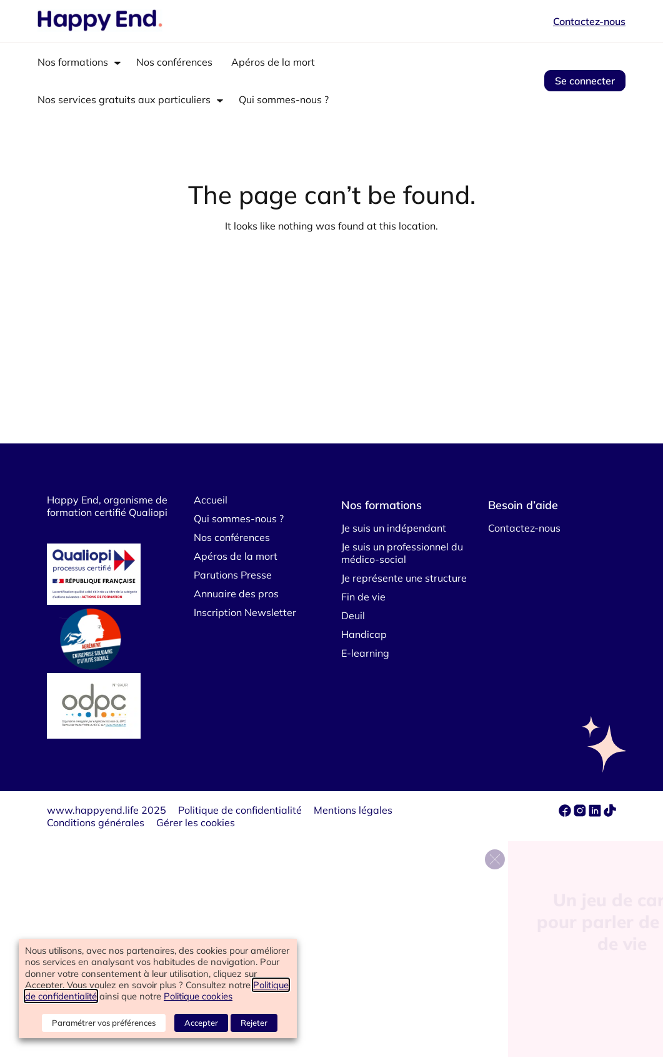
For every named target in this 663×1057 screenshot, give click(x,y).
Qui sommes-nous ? (284, 99)
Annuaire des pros (236, 593)
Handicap (364, 634)
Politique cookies (198, 996)
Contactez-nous (589, 21)
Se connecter (585, 80)
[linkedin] (595, 813)
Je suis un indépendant (393, 528)
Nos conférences (174, 62)
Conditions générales (95, 822)
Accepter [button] (201, 1023)
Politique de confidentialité (240, 810)
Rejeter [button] (254, 1023)
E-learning (365, 653)
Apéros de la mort (273, 62)
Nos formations (72, 62)
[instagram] (581, 813)
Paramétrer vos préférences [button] (104, 1023)
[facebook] (566, 813)
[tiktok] (610, 813)
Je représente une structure (404, 578)
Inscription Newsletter (245, 612)
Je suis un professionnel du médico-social (402, 552)
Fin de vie (363, 596)
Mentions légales (353, 810)
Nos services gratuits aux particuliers (124, 99)
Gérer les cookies (195, 822)
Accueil (210, 499)
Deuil (353, 615)
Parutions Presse (233, 575)
